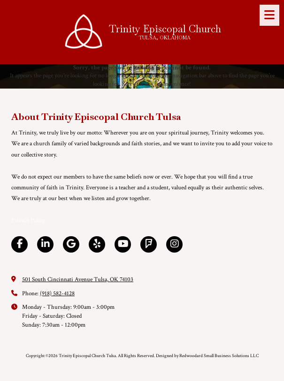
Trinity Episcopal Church (165, 28)
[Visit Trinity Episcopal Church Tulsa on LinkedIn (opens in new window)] (45, 244)
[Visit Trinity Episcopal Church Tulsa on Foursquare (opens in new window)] (148, 244)
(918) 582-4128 (57, 294)
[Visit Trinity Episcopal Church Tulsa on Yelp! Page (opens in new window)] (97, 244)
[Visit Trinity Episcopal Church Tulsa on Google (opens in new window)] (71, 244)
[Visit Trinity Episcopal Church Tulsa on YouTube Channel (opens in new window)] (123, 244)
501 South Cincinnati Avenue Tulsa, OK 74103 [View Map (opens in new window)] (77, 280)
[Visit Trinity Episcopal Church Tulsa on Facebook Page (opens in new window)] (19, 244)
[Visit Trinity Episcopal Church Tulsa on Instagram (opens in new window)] (174, 244)
